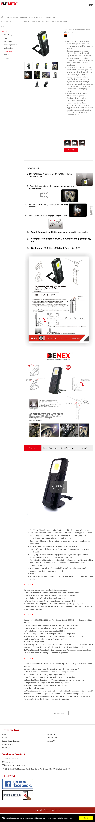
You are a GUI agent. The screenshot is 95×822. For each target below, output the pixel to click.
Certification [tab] (67, 448)
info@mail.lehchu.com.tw (16, 765)
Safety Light (8, 48)
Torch (6, 38)
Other (6, 58)
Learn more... (68, 818)
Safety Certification (11, 741)
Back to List (59, 713)
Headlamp (8, 35)
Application (7, 744)
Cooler (6, 55)
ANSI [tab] (84, 448)
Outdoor (15, 17)
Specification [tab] (50, 448)
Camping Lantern (10, 45)
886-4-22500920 (11, 758)
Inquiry (70, 150)
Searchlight (8, 41)
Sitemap (6, 747)
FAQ (49, 744)
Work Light (24, 17)
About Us (51, 741)
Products (8, 17)
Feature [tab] (33, 448)
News (4, 737)
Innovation (53, 737)
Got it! (86, 818)
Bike (2, 27)
